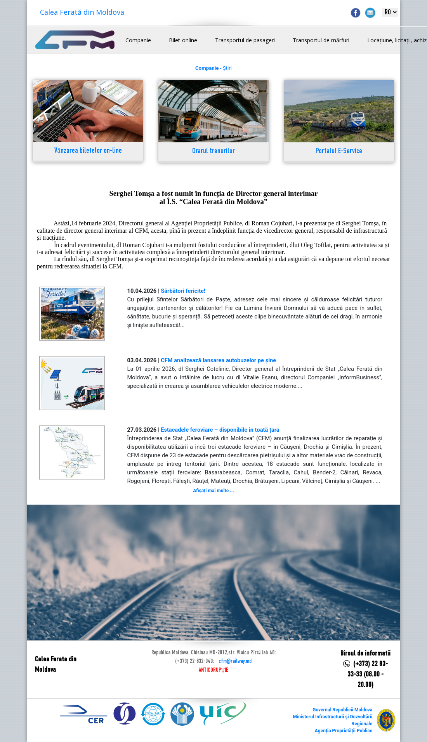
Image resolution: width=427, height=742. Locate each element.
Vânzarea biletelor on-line (88, 151)
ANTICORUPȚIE (213, 670)
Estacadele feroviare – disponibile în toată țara (220, 429)
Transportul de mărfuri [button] (321, 40)
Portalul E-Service (339, 151)
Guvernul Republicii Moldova (342, 710)
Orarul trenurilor (213, 151)
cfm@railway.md (235, 661)
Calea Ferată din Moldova (82, 12)
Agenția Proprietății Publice (343, 730)
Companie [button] (138, 40)
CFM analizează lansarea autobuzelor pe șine (218, 360)
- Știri (213, 68)
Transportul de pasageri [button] (245, 40)
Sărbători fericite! (183, 290)
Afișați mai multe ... (213, 490)
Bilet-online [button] (183, 40)
